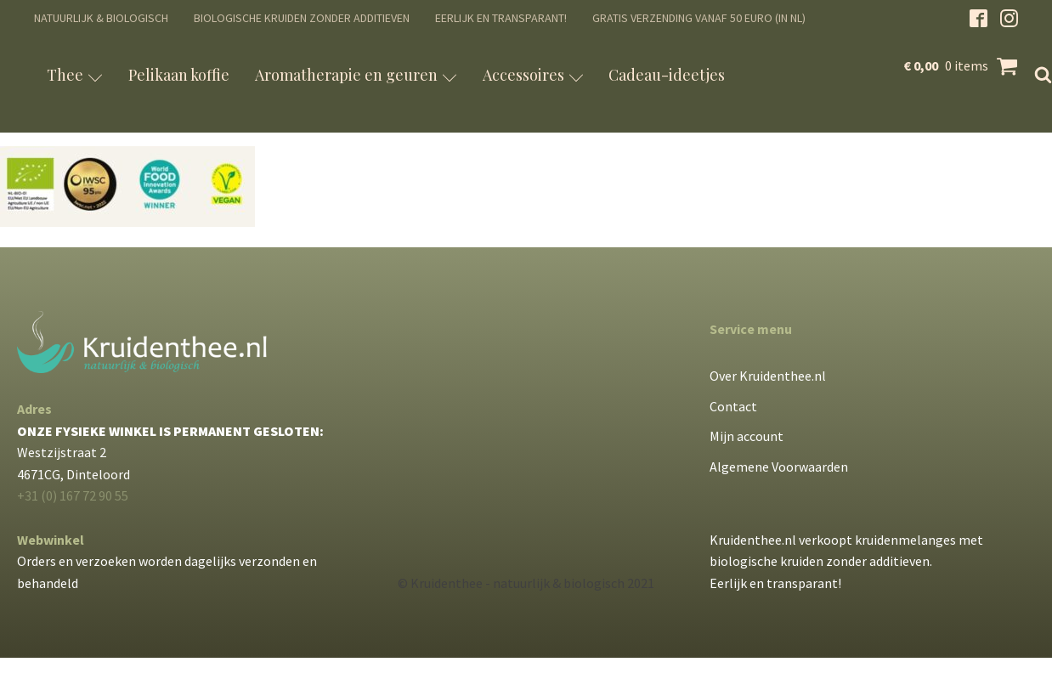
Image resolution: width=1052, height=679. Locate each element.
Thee (75, 75)
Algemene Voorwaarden (779, 466)
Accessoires (533, 75)
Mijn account (746, 435)
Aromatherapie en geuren (356, 75)
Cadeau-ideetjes (666, 75)
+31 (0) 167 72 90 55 (72, 495)
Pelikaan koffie (178, 75)
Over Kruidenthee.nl (768, 375)
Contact (733, 406)
